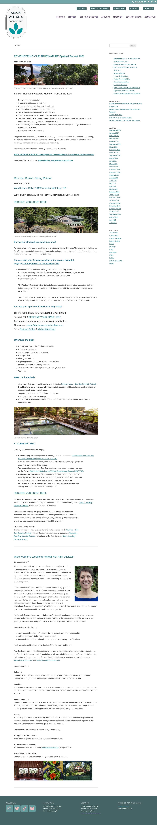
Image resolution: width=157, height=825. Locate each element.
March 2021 (113, 164)
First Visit (117, 17)
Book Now (134, 9)
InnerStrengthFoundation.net (48, 660)
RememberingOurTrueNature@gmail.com (55, 160)
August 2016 (113, 217)
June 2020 (113, 181)
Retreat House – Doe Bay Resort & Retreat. (78, 384)
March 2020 (113, 189)
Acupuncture (113, 232)
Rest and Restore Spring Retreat (32, 178)
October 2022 (114, 141)
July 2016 (112, 220)
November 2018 (114, 206)
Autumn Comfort (119, 73)
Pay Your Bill (148, 9)
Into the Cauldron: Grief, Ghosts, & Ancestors (124, 120)
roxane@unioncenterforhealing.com (44, 325)
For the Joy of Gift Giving (122, 79)
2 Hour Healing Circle (121, 76)
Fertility (111, 244)
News (111, 249)
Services (72, 17)
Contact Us (150, 17)
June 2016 (113, 223)
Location (60, 17)
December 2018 (114, 203)
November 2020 (114, 172)
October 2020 (114, 175)
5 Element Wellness (120, 85)
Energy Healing (114, 241)
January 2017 (114, 211)
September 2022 (115, 144)
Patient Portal (119, 9)
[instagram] (145, 2)
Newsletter (113, 252)
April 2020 (112, 186)
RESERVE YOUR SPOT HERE (30, 202)
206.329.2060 (139, 2)
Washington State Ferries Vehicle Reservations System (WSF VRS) (57, 471)
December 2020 (114, 169)
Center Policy (113, 235)
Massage (112, 247)
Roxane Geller (27, 329)
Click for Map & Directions (91, 813)
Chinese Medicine (115, 238)
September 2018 (115, 209)
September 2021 (115, 155)
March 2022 (113, 147)
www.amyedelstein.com (23, 660)
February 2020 (114, 192)
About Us (105, 17)
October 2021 (114, 153)
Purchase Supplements (99, 9)
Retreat (111, 258)
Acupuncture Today (115, 115)
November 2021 (114, 150)
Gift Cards (81, 9)
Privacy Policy (123, 806)
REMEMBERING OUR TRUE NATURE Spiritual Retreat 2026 (49, 56)
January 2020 (114, 195)
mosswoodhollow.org (50, 748)
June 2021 (113, 161)
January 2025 (114, 133)
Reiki (111, 255)
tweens (111, 263)
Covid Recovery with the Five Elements (127, 94)
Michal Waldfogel (47, 329)
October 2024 (114, 136)
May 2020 (112, 183)
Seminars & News (133, 17)
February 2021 (114, 167)
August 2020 (113, 178)
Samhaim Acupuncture (121, 82)
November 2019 (114, 197)
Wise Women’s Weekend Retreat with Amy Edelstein (44, 556)
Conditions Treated (89, 17)
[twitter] (148, 2)
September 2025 (115, 130)
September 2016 (115, 214)
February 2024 (114, 138)
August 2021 (113, 158)
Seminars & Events (115, 261)
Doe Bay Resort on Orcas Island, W (40, 263)
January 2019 (114, 200)
